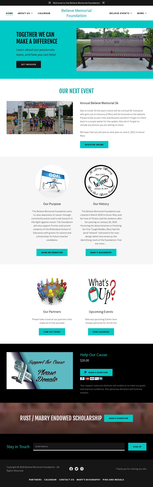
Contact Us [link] (66, 479)
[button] (25, 13)
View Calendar (101, 331)
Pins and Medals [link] (113, 479)
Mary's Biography (100, 252)
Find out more (52, 331)
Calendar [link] (44, 13)
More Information (52, 252)
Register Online (94, 144)
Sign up (137, 446)
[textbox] (79, 447)
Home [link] (9, 13)
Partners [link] (35, 479)
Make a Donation (118, 418)
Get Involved (28, 64)
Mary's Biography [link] (88, 479)
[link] (76, 13)
